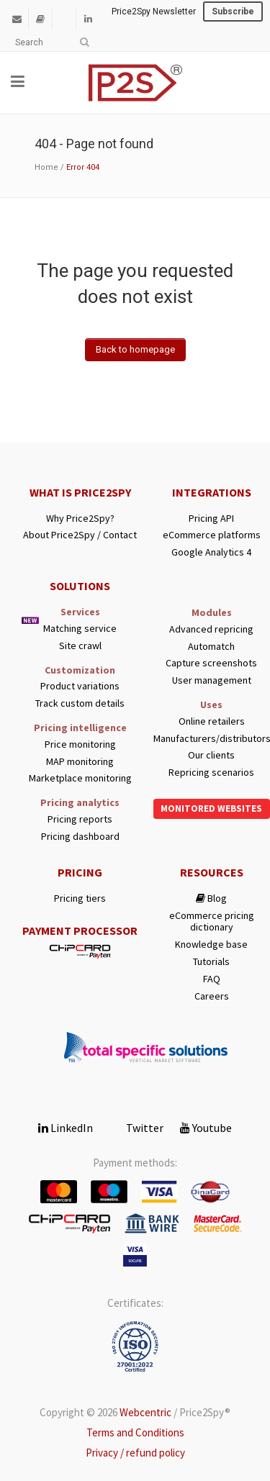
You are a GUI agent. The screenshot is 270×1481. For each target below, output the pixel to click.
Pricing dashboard (80, 836)
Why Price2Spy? (80, 518)
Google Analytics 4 (211, 552)
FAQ (211, 979)
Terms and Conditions (135, 1432)
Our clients (211, 755)
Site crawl (80, 646)
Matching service (80, 628)
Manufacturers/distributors (212, 739)
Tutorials (211, 962)
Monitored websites (211, 808)
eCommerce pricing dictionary (211, 922)
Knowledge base (211, 944)
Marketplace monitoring (80, 778)
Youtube (206, 1127)
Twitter (136, 1127)
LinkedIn (65, 1127)
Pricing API (211, 518)
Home (46, 167)
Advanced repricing (211, 629)
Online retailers (212, 721)
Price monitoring (80, 744)
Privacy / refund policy (135, 1452)
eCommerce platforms (212, 535)
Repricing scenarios (211, 772)
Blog (211, 898)
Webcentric (145, 1412)
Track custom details (80, 703)
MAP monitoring (80, 762)
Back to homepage (135, 349)
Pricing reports (80, 819)
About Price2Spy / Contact (80, 535)
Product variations (80, 686)
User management (211, 680)
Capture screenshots (211, 663)
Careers (211, 996)
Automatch (211, 646)
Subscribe (233, 11)
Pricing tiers (80, 898)
